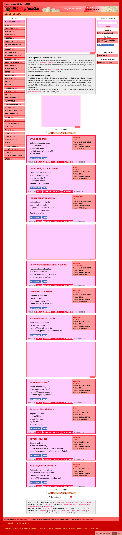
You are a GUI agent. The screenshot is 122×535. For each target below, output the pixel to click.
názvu (82, 502)
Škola (9, 127)
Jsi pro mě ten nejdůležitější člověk (48, 265)
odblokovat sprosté (84, 504)
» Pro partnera (77, 266)
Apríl (8, 25)
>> (74, 133)
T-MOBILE (56, 162)
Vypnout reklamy (105, 62)
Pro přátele (11, 101)
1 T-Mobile (61, 511)
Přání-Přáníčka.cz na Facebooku (106, 41)
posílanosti (69, 502)
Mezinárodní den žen (13, 45)
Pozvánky (10, 94)
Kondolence (11, 41)
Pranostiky (34, 528)
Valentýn (10, 133)
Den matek (10, 35)
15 (76, 508)
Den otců (10, 38)
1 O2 (73, 511)
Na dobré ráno (12, 53)
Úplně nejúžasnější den (42, 409)
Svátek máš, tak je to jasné (44, 169)
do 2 (50, 511)
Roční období (11, 114)
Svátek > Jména (13, 123)
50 (84, 508)
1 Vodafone (42, 511)
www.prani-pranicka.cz (21, 519)
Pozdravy (10, 91)
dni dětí (50, 62)
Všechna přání (13, 22)
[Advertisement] (62, 35)
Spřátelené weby (23, 523)
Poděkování (11, 88)
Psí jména (48, 528)
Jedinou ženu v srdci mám (42, 198)
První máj (10, 107)
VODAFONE (47, 162)
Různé (8, 159)
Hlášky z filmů (17, 528)
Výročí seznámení (13, 146)
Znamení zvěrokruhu (14, 156)
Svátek (9, 120)
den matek (43, 62)
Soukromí (9, 523)
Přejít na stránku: (55, 497)
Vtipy (97, 528)
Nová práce (11, 75)
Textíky (73, 528)
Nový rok (10, 78)
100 (88, 508)
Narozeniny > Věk (13, 69)
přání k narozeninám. (35, 92)
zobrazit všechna (68, 513)
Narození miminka (13, 62)
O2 (62, 162)
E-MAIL (39, 162)
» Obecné (76, 169)
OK (114, 533)
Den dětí (9, 31)
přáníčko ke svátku (54, 69)
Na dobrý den (12, 59)
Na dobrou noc (13, 56)
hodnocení (60, 502)
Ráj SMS (65, 528)
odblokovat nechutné (34, 506)
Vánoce (10, 136)
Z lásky (9, 152)
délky (76, 502)
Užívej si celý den (39, 439)
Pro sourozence (13, 104)
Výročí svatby (12, 149)
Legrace (26, 528)
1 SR (83, 511)
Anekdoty (8, 528)
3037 (69, 133)
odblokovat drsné (49, 506)
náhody (88, 502)
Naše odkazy (103, 55)
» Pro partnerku (78, 199)
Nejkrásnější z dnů (39, 383)
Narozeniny (11, 65)
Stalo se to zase (38, 139)
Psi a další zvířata (13, 111)
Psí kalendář (57, 528)
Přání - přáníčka (13, 14)
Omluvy (9, 85)
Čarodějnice (11, 28)
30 (80, 508)
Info (119, 533)
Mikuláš (9, 49)
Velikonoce (11, 140)
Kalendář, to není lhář (41, 292)
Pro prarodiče (12, 98)
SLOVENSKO (68, 162)
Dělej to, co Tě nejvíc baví (43, 466)
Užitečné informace (82, 528)
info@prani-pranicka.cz (89, 519)
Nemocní (10, 72)
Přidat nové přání (105, 33)
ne (49, 504)
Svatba (9, 117)
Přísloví (41, 528)
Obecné (9, 82)
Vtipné (8, 143)
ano (45, 504)
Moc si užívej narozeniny (42, 319)
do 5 (54, 511)
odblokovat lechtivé (70, 504)
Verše (92, 528)
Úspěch (9, 130)
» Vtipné (75, 140)
